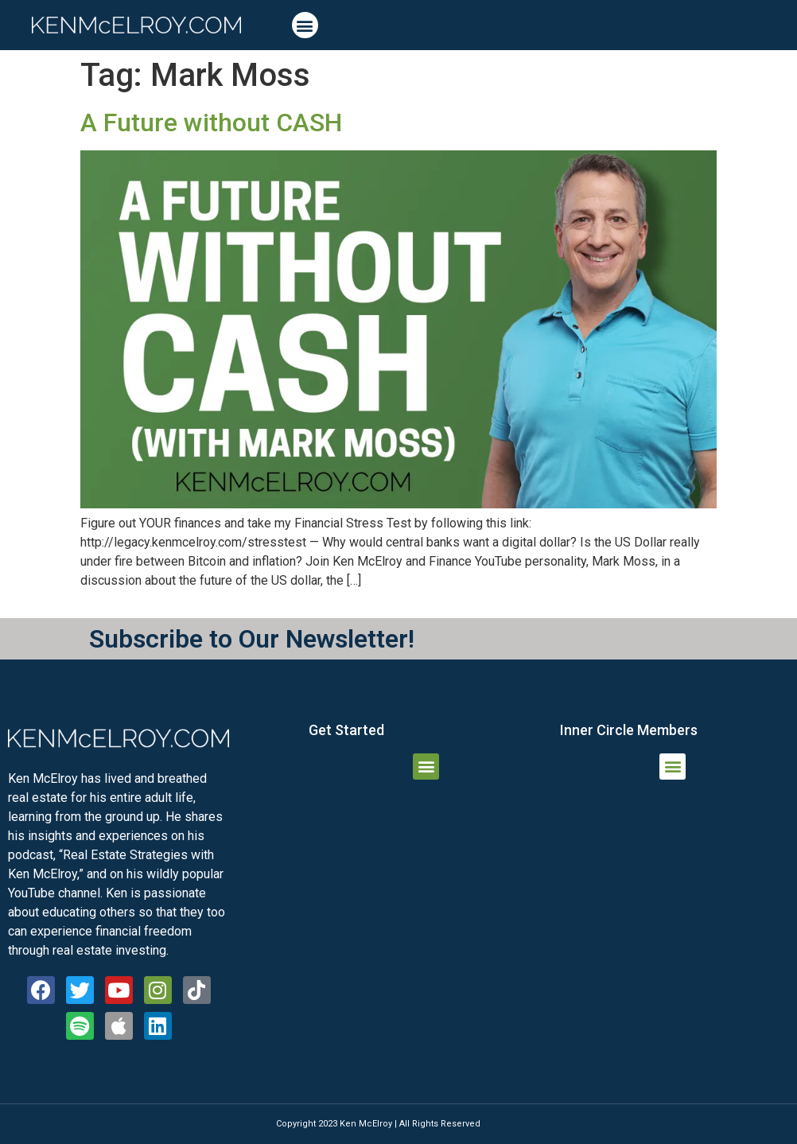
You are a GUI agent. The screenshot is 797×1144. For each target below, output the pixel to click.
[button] (305, 25)
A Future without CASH (211, 122)
